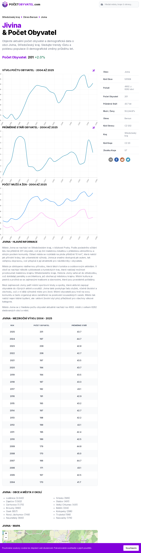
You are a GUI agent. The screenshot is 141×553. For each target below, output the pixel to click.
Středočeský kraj (11, 17)
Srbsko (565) (63, 498)
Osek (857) (12, 511)
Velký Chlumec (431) (67, 504)
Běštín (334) (62, 508)
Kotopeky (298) (64, 511)
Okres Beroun (30, 17)
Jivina (44, 17)
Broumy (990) (13, 508)
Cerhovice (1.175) (15, 504)
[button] (6, 534)
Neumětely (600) (15, 518)
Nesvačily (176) (64, 518)
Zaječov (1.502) (14, 501)
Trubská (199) (63, 514)
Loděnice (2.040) (15, 498)
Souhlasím (131, 548)
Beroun (128, 118)
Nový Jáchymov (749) (18, 514)
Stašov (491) (62, 501)
